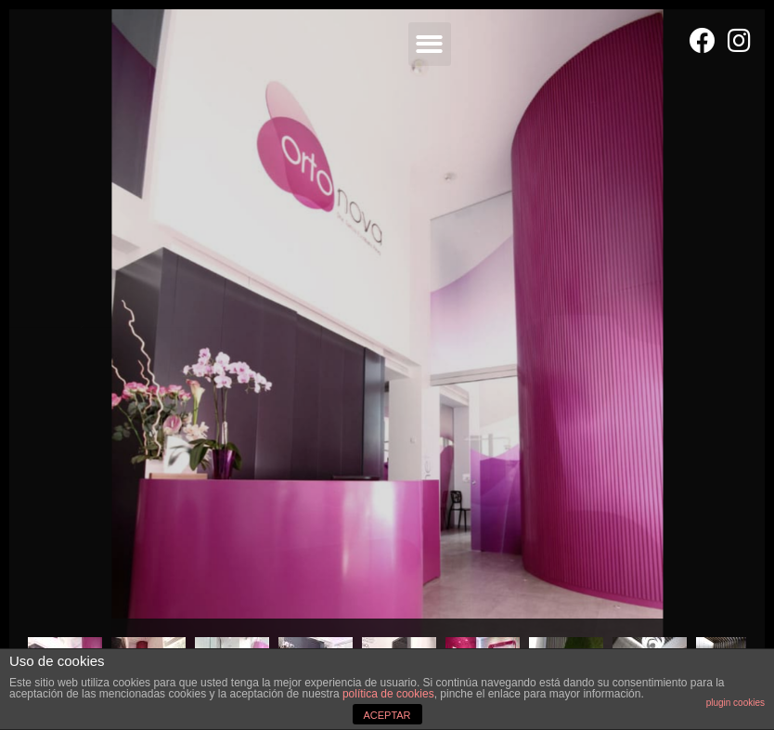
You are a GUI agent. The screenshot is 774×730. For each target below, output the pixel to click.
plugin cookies (735, 702)
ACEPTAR (386, 715)
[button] (430, 44)
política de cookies (388, 693)
